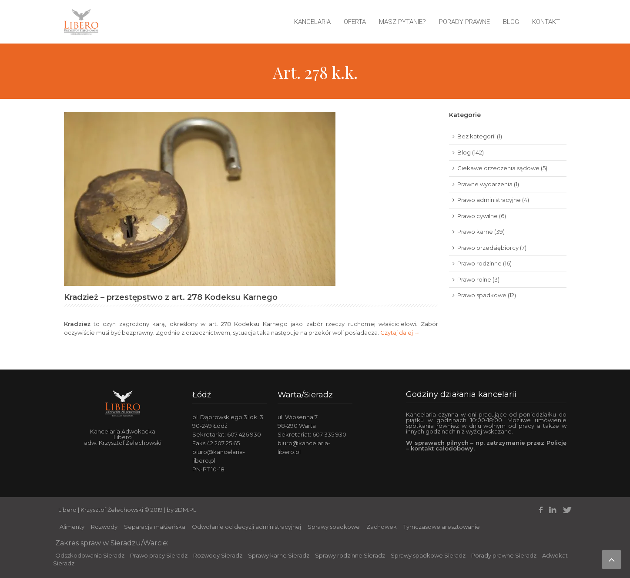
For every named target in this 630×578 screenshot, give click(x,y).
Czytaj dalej (400, 332)
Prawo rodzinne (479, 263)
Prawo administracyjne (489, 199)
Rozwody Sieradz (217, 555)
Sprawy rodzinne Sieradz (350, 555)
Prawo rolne (474, 279)
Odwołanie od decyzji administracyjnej (246, 526)
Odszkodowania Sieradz (89, 555)
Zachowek (381, 526)
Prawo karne (475, 231)
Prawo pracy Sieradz (159, 555)
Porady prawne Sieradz (503, 555)
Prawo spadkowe (481, 295)
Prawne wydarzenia (485, 184)
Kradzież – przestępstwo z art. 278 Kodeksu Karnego (171, 297)
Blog (511, 22)
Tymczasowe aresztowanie (441, 526)
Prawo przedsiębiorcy (488, 247)
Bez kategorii (476, 136)
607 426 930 (244, 434)
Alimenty (72, 526)
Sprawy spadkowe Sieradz (428, 555)
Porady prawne (464, 22)
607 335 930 (329, 434)
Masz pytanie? (402, 22)
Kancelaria (312, 22)
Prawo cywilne (477, 215)
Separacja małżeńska (154, 526)
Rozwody (104, 526)
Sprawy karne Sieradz (278, 555)
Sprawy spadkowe (334, 526)
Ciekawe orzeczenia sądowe (498, 168)
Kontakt (546, 22)
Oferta (355, 22)
